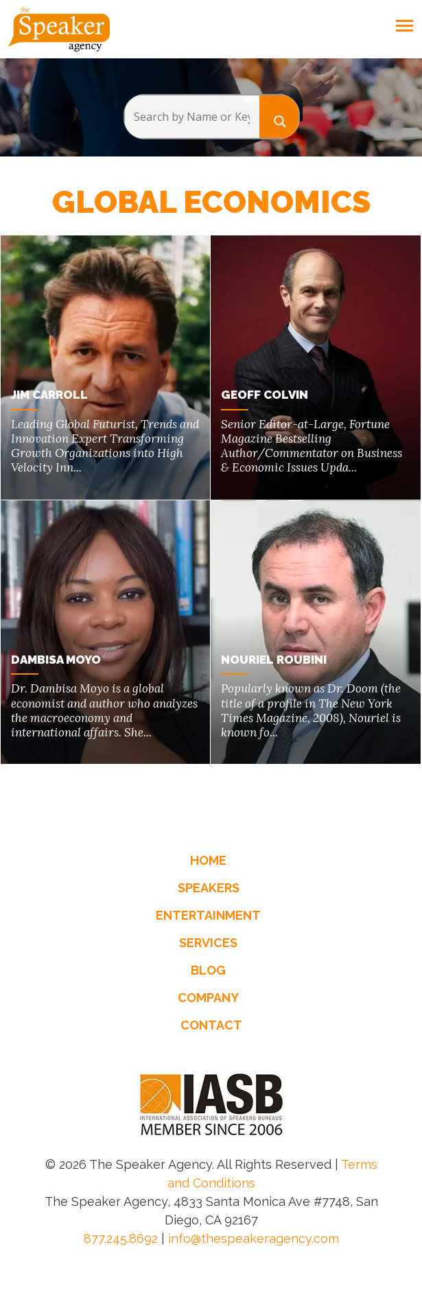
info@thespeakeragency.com (253, 1238)
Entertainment (208, 914)
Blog (208, 969)
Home (208, 859)
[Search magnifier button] (279, 116)
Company (208, 997)
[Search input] (192, 116)
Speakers (208, 887)
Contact (211, 1024)
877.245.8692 (121, 1238)
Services (208, 942)
